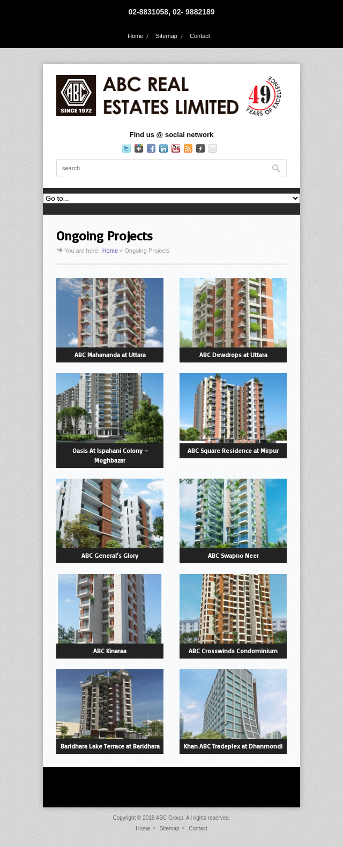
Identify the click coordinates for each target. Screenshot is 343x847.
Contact (200, 36)
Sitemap (166, 36)
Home (135, 36)
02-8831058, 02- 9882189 (171, 11)
